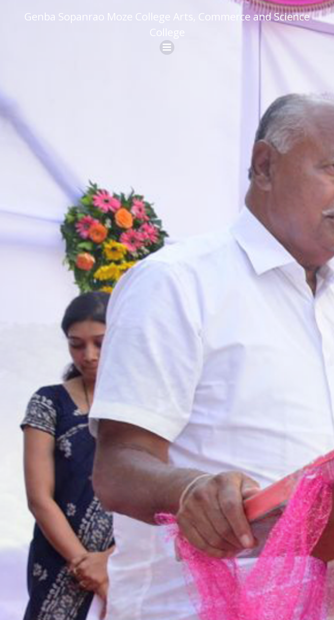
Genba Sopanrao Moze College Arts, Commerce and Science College (167, 24)
